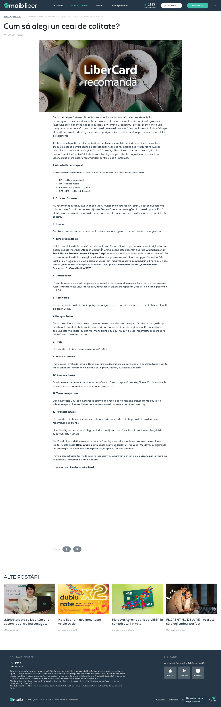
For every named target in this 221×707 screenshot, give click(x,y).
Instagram (173, 700)
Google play (184, 675)
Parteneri (58, 5)
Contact (99, 5)
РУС (215, 5)
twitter (78, 548)
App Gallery (198, 675)
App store (170, 675)
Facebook (160, 700)
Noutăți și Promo (78, 5)
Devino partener (119, 5)
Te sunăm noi (198, 5)
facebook (68, 548)
